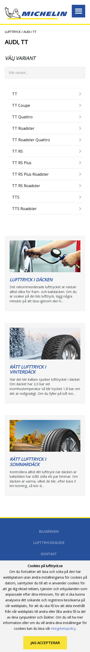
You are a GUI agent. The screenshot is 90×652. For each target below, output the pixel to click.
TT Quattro (22, 117)
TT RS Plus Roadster (30, 174)
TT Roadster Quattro (31, 139)
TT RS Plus (21, 162)
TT (34, 32)
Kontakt (49, 554)
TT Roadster (23, 128)
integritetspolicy (63, 628)
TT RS (17, 151)
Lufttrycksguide (48, 542)
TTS (15, 197)
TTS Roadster (24, 208)
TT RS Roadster (26, 185)
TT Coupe (21, 105)
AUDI (26, 32)
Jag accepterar (45, 642)
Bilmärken (49, 531)
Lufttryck (13, 32)
